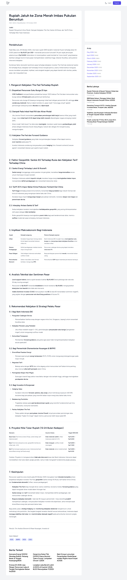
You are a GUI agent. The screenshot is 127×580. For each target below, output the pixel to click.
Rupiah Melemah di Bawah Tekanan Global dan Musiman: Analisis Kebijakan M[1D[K (102, 92)
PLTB (24, 539)
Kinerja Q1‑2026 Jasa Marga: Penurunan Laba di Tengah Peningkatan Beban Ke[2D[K (19, 568)
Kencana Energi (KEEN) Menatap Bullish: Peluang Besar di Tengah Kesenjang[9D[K (18, 557)
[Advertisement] (103, 26)
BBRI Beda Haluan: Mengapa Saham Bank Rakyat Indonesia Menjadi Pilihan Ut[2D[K (101, 99)
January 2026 (93, 64)
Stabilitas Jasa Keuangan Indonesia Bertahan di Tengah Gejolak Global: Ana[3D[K (102, 113)
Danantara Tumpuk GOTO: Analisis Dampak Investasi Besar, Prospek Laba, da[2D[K (101, 106)
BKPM (18, 539)
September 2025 (94, 76)
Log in (109, 3)
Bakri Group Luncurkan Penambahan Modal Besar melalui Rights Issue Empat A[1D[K (67, 557)
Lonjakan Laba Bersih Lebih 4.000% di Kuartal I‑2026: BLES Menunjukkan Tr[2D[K (43, 567)
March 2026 (93, 58)
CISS (30, 539)
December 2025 (94, 67)
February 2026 (94, 61)
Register (116, 3)
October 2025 (94, 73)
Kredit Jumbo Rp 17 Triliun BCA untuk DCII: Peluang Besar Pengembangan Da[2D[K (101, 121)
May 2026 (92, 52)
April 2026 (92, 55)
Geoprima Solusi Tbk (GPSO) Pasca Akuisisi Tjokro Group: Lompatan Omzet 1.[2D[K (42, 557)
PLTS (11, 539)
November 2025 (94, 70)
